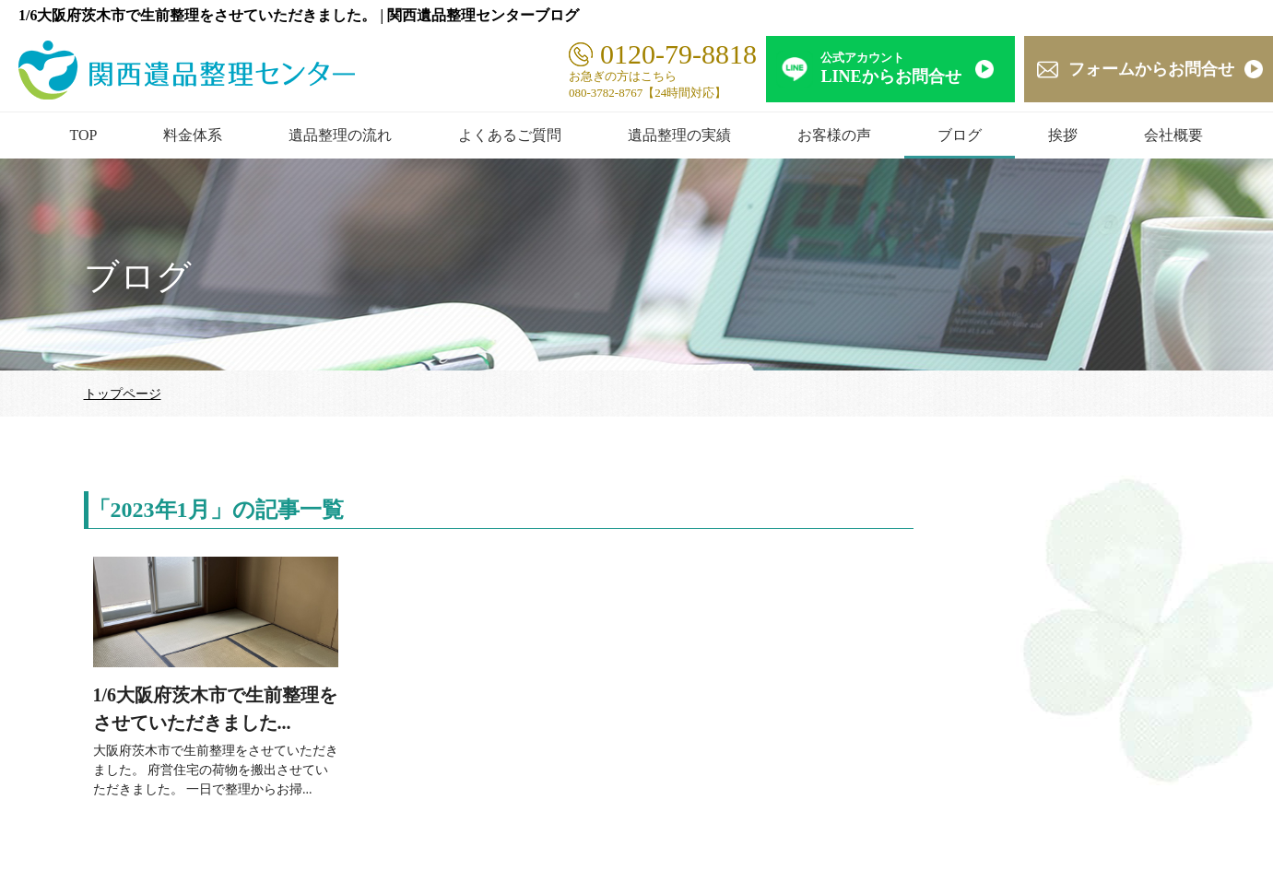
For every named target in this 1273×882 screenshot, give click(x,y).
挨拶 (1063, 135)
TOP (84, 135)
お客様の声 (834, 135)
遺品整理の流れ (340, 135)
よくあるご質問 (509, 135)
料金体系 (192, 135)
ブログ (959, 135)
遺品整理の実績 (679, 135)
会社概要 (1173, 135)
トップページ (122, 394)
